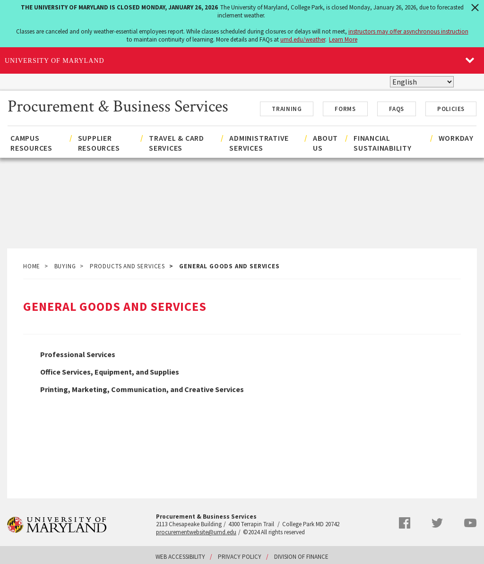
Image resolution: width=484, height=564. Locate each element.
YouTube (470, 523)
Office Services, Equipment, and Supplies (109, 371)
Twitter (437, 523)
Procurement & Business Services (118, 105)
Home (31, 266)
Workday (456, 138)
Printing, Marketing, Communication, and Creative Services (142, 389)
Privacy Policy (239, 557)
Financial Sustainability (383, 143)
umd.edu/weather (302, 39)
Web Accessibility (180, 557)
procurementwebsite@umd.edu (196, 532)
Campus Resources (31, 143)
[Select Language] (422, 81)
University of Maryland (54, 60)
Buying (65, 266)
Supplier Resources (99, 143)
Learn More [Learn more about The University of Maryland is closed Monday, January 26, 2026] (343, 39)
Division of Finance (301, 557)
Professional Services (77, 354)
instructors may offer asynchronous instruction (408, 31)
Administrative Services (259, 143)
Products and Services (127, 266)
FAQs (396, 109)
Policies (451, 109)
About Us (325, 143)
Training (287, 109)
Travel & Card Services (176, 143)
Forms (345, 109)
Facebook (404, 523)
